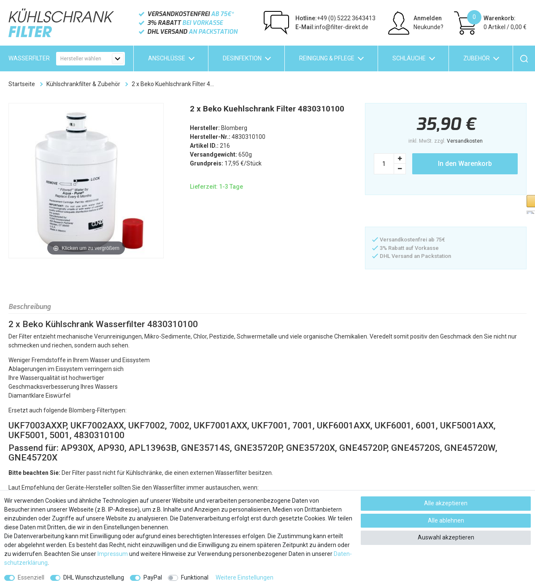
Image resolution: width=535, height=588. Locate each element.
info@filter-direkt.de (331, 27)
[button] (407, 211)
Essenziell (31, 577)
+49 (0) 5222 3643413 (335, 18)
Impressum (112, 553)
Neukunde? (428, 27)
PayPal (152, 577)
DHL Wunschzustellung (93, 577)
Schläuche (409, 58)
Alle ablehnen (446, 520)
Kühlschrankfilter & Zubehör (83, 84)
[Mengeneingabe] (384, 163)
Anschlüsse (166, 58)
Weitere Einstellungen (244, 577)
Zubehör (476, 58)
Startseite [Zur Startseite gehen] (21, 84)
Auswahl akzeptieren (446, 537)
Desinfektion (242, 58)
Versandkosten (465, 141)
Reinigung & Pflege (326, 58)
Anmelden (427, 18)
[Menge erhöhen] (400, 158)
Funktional (194, 577)
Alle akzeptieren (445, 503)
